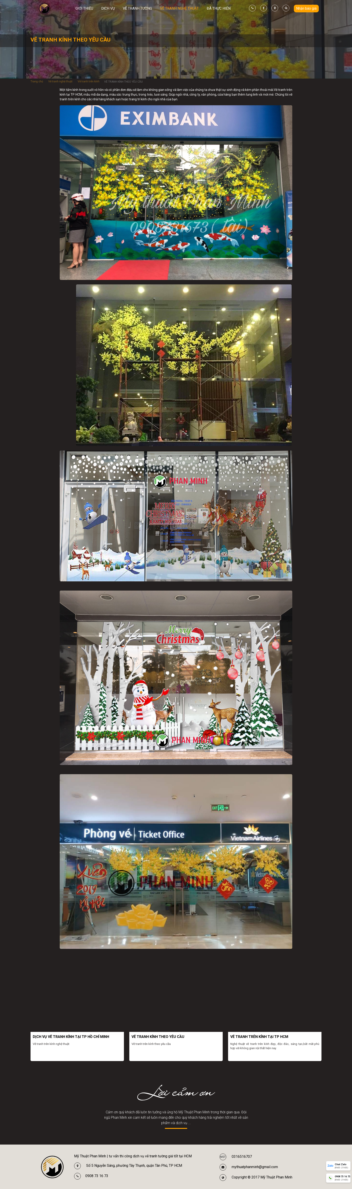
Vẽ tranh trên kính (88, 81)
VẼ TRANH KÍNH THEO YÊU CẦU (158, 1037)
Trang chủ (37, 81)
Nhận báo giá (306, 8)
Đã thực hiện (219, 8)
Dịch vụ (108, 8)
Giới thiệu (84, 8)
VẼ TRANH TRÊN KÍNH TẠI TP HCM (259, 1037)
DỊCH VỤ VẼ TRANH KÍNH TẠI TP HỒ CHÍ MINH (71, 1037)
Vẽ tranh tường (137, 8)
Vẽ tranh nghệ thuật (179, 8)
